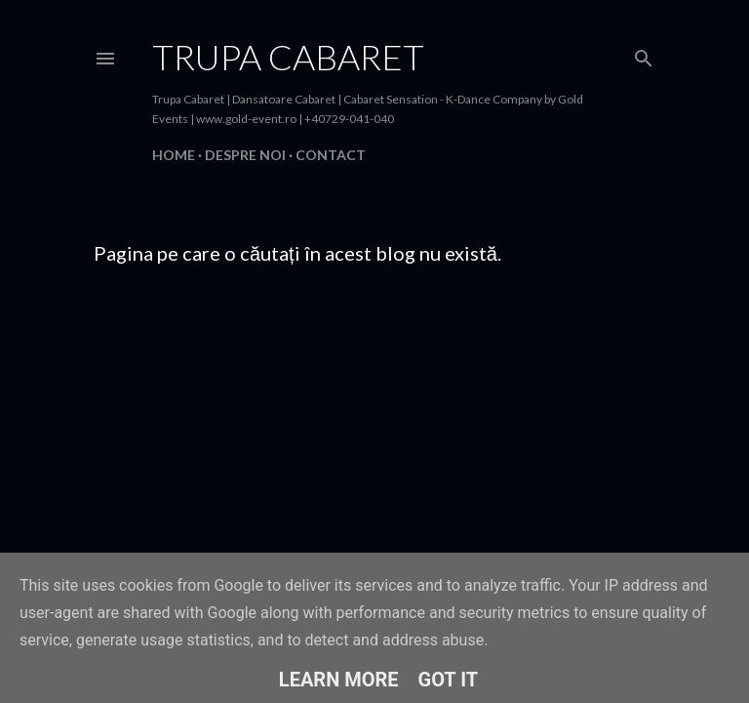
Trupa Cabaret (288, 56)
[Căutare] (643, 54)
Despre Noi (245, 154)
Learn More (339, 679)
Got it (448, 679)
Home (173, 154)
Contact (331, 154)
